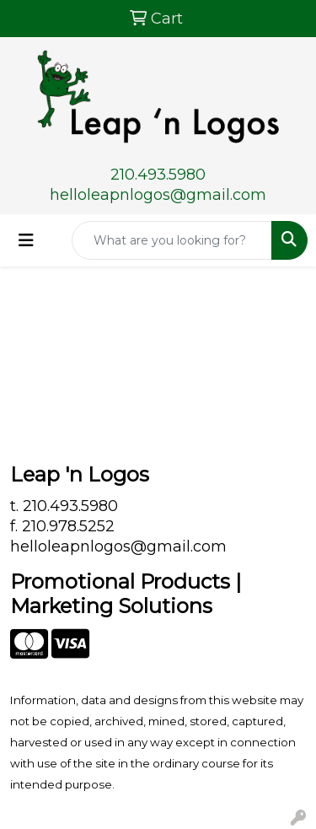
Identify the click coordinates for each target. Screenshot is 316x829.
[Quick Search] (172, 240)
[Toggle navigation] (26, 240)
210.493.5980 (158, 174)
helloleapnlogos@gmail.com (158, 195)
